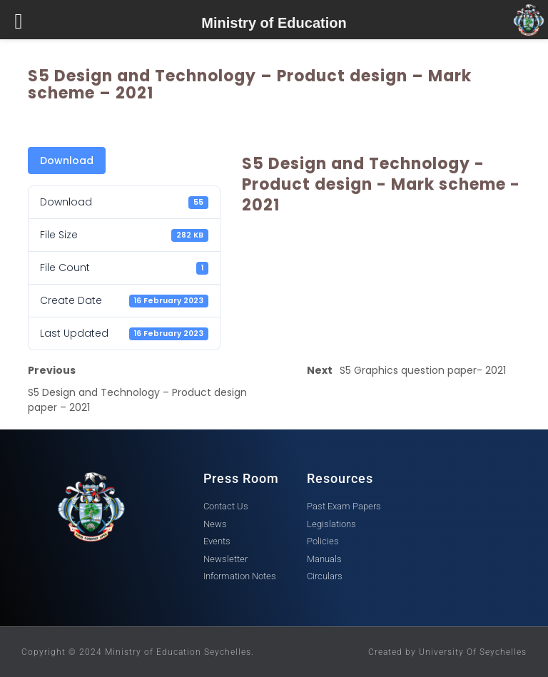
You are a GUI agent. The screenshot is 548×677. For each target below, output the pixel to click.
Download (66, 160)
